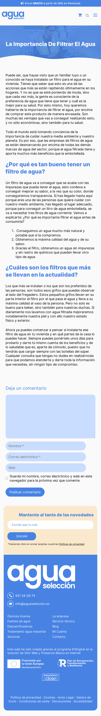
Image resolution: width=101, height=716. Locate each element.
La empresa (60, 616)
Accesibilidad (83, 701)
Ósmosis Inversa (18, 616)
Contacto (58, 636)
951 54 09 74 (25, 596)
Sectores (13, 636)
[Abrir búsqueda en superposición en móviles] (88, 15)
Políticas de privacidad (71, 544)
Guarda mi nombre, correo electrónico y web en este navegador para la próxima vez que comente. (51, 478)
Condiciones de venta (34, 701)
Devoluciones (61, 701)
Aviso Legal (66, 697)
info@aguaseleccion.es (32, 604)
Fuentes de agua (18, 621)
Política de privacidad (26, 697)
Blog (55, 626)
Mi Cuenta (59, 631)
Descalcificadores (19, 626)
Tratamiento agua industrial (26, 631)
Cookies (49, 697)
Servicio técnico (63, 621)
